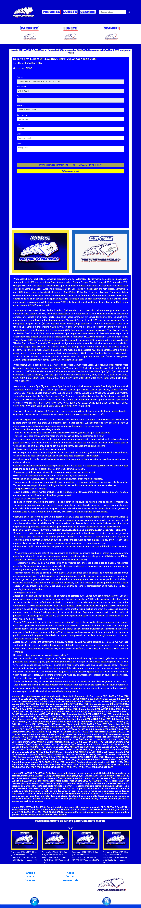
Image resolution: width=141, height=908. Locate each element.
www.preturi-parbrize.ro (26, 696)
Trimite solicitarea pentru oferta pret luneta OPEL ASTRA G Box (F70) (70, 165)
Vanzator (20, 106)
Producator (21, 87)
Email (19, 134)
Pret (18, 96)
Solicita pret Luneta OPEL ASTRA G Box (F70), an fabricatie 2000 (54, 58)
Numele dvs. (22, 115)
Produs (19, 77)
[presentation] (33, 158)
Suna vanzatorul (70, 171)
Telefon (20, 124)
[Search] (112, 12)
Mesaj (19, 143)
